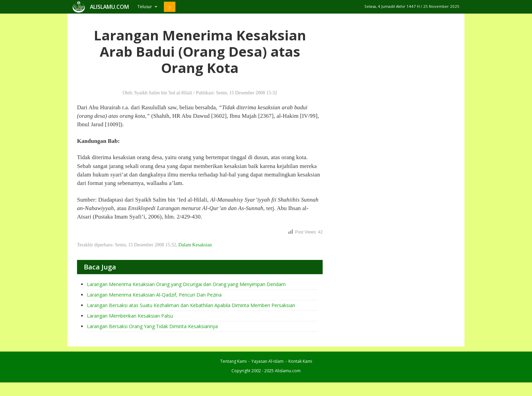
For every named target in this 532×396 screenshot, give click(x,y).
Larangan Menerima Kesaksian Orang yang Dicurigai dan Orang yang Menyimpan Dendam (186, 284)
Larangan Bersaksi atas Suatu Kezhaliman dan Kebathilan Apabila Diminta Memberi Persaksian (191, 305)
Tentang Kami (233, 361)
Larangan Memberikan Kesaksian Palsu (130, 316)
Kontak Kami (300, 361)
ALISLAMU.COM (109, 7)
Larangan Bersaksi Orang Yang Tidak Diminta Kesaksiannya (152, 326)
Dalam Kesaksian (195, 244)
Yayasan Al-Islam (267, 361)
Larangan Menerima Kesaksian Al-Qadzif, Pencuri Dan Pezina (154, 294)
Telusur (147, 7)
